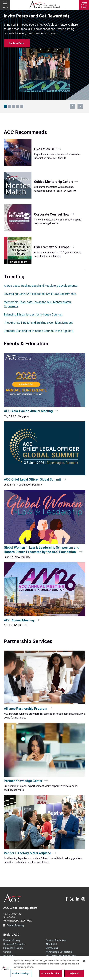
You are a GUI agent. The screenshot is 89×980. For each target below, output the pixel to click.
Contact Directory (15, 925)
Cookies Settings (20, 973)
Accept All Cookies (51, 973)
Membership (52, 948)
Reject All (74, 973)
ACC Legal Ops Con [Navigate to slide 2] (9, 106)
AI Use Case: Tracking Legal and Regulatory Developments (40, 285)
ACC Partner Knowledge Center (61, 956)
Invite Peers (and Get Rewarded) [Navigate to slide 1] (5, 106)
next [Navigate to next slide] (80, 106)
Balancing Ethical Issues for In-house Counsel (33, 314)
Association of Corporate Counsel (45, 5)
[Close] (83, 961)
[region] (44, 968)
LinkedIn (77, 899)
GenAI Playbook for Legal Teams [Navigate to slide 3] (13, 106)
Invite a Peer (16, 43)
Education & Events (13, 948)
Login (83, 7)
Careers (7, 952)
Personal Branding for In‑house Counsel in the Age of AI (39, 330)
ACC (13, 898)
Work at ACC (9, 956)
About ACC (51, 944)
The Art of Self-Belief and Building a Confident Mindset (38, 322)
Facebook (66, 899)
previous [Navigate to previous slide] (72, 106)
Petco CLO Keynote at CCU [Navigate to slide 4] (17, 106)
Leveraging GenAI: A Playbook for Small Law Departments (40, 293)
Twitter (71, 899)
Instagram (83, 899)
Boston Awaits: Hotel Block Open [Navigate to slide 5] (21, 106)
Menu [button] (5, 7)
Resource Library (11, 940)
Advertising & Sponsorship (59, 952)
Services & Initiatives (56, 940)
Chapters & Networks (14, 944)
